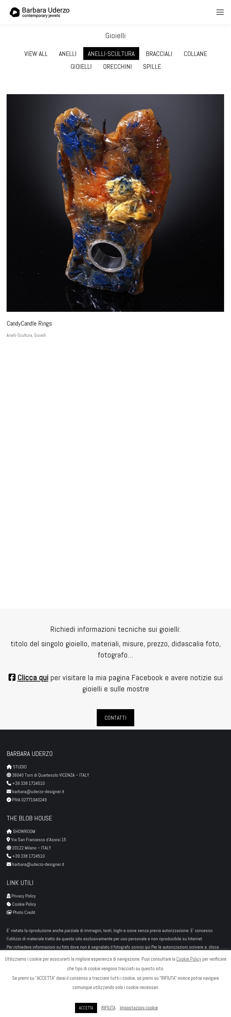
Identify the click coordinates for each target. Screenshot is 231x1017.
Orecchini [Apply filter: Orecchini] (117, 66)
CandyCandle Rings (29, 323)
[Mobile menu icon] (220, 12)
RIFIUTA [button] (108, 1007)
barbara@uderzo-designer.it (38, 791)
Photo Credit (24, 912)
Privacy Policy (24, 896)
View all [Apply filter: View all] (36, 53)
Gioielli (40, 335)
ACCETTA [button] (86, 1008)
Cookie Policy (24, 904)
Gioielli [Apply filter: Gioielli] (81, 66)
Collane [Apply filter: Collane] (195, 53)
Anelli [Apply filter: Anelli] (68, 53)
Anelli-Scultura (19, 335)
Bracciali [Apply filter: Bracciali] (159, 53)
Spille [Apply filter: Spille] (152, 66)
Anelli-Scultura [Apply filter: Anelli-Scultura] (111, 53)
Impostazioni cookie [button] (139, 1007)
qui (148, 947)
